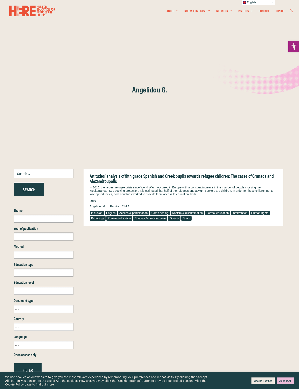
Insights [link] (245, 11)
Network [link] (224, 11)
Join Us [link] (279, 11)
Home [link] (18, 315)
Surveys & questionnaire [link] (150, 122)
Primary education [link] (119, 122)
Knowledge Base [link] (197, 11)
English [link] (111, 116)
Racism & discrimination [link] (187, 116)
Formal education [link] (217, 116)
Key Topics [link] (159, 352)
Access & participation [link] (133, 116)
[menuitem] (172, 11)
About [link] (172, 11)
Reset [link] (18, 286)
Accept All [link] (285, 381)
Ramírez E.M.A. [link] (120, 110)
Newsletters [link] (24, 334)
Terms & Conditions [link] (164, 320)
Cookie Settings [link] (263, 381)
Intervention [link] (239, 116)
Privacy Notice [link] (161, 316)
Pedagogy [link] (97, 122)
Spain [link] (186, 122)
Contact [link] (264, 11)
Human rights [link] (259, 116)
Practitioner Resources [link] (166, 347)
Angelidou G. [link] (98, 110)
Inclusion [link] (96, 116)
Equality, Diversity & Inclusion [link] (170, 325)
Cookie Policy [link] (14, 384)
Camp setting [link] (159, 116)
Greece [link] (174, 122)
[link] (293, 46)
